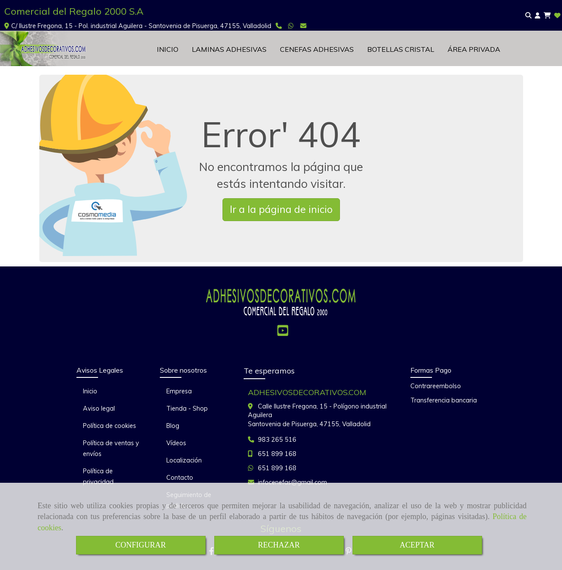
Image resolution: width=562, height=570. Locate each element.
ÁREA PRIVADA (474, 49)
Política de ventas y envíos (111, 448)
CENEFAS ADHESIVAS (317, 49)
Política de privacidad (98, 476)
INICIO (167, 49)
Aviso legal (99, 408)
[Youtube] (282, 333)
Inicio (90, 391)
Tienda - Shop (187, 408)
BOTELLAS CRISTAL (400, 49)
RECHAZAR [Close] (279, 545)
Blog (172, 426)
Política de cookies (109, 426)
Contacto (179, 477)
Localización (184, 460)
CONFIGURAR (140, 545)
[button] (537, 16)
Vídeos (176, 443)
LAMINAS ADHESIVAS (229, 49)
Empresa (179, 391)
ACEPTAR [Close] (417, 545)
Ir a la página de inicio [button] (281, 209)
